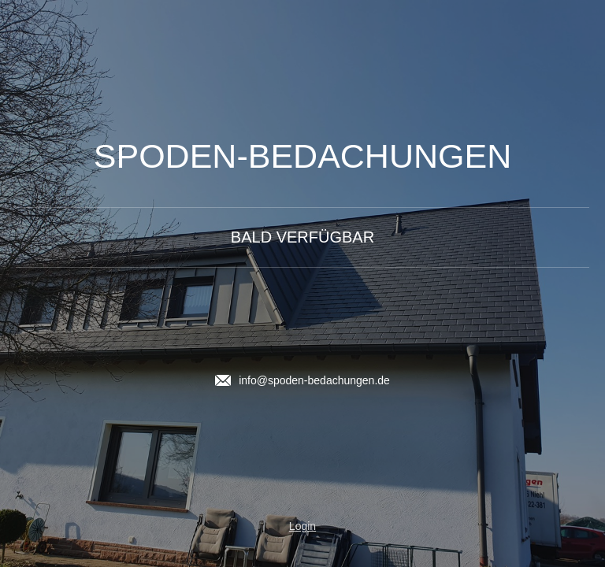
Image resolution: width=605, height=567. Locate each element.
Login (302, 526)
